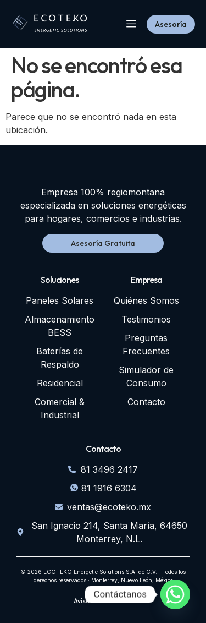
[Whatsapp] (175, 594)
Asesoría (171, 24)
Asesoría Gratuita (103, 243)
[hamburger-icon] (131, 24)
